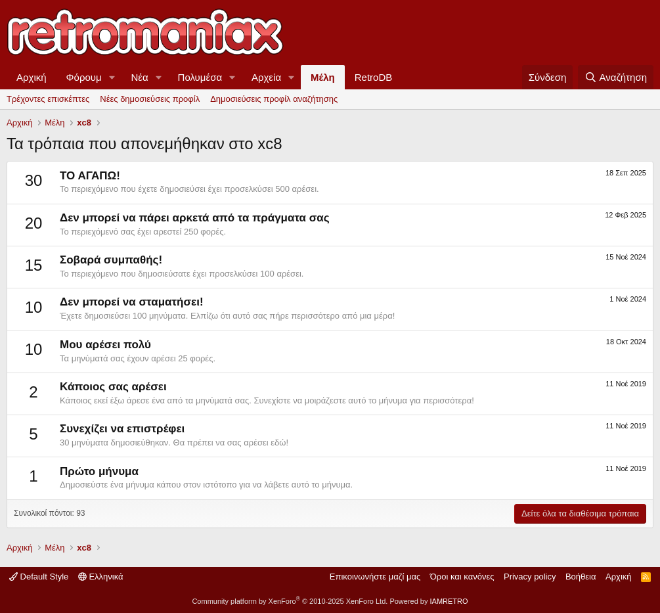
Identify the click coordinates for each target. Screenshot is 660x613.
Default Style (38, 576)
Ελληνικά (100, 576)
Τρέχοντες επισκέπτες (48, 99)
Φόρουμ (84, 77)
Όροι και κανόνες (462, 576)
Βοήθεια (580, 576)
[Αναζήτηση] (615, 77)
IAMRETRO (449, 601)
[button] (112, 77)
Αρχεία (266, 77)
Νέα (139, 77)
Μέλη (323, 77)
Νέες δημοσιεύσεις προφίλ (150, 99)
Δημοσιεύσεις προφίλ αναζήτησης (274, 99)
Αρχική (31, 77)
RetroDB (374, 77)
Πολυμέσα (200, 77)
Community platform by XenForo (289, 601)
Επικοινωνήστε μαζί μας (375, 576)
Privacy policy (530, 576)
